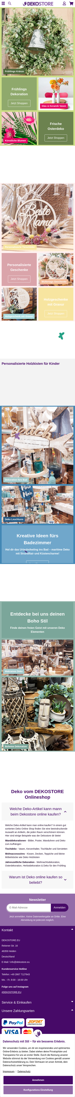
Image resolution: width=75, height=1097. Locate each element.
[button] (64, 3)
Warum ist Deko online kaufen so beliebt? (35, 880)
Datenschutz (24, 1071)
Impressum (8, 1071)
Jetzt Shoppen (55, 313)
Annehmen (38, 1080)
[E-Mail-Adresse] (29, 908)
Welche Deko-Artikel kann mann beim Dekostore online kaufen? (36, 811)
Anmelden (60, 907)
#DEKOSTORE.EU (11, 992)
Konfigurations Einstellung (38, 1089)
